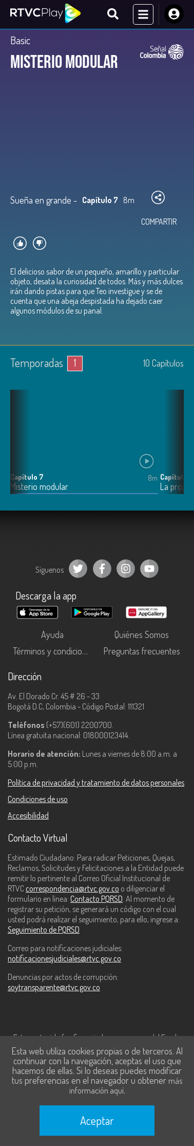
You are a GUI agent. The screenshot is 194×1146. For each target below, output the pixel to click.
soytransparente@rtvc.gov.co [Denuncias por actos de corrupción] (54, 987)
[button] (171, 449)
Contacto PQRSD (96, 899)
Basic (20, 40)
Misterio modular (39, 486)
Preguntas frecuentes (141, 651)
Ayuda (52, 634)
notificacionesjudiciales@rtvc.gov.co (64, 958)
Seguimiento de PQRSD (44, 929)
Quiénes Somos (141, 634)
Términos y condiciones (54, 651)
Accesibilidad (28, 815)
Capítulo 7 (26, 476)
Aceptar (97, 1120)
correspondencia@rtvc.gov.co (72, 888)
